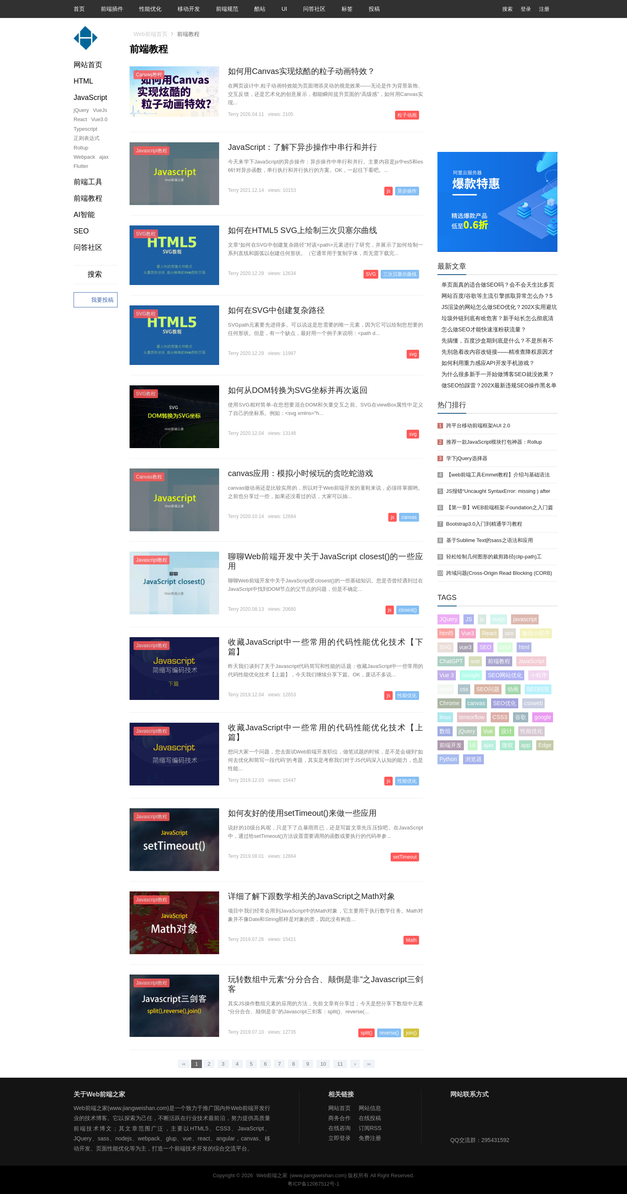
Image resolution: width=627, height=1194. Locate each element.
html (524, 647)
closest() (408, 610)
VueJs (100, 110)
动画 (513, 689)
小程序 (538, 675)
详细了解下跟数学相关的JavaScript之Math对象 (311, 896)
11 (340, 1064)
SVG (371, 274)
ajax (104, 157)
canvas (409, 517)
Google (471, 675)
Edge (544, 745)
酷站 (260, 9)
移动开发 (189, 9)
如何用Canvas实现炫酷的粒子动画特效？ (301, 71)
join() (411, 1033)
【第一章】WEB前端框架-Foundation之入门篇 (499, 507)
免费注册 (370, 1138)
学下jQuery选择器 (466, 458)
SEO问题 (487, 689)
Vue (488, 731)
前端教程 (499, 661)
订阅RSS (370, 1128)
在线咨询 (339, 1128)
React (80, 119)
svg (413, 354)
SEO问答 (538, 689)
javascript (525, 619)
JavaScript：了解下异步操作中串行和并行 (302, 147)
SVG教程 (146, 234)
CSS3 (500, 717)
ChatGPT (451, 661)
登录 (526, 9)
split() (366, 1033)
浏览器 (473, 759)
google (542, 717)
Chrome (449, 703)
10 (323, 1064)
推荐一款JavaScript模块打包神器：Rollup (494, 442)
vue (475, 661)
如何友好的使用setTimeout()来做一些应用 (302, 813)
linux (445, 717)
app (525, 745)
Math (411, 940)
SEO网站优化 (505, 675)
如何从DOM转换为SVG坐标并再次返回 (297, 390)
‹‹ (184, 1064)
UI (284, 9)
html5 (446, 633)
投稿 (374, 9)
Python (448, 759)
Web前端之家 (272, 1175)
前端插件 (112, 9)
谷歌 (520, 717)
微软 (507, 745)
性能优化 (150, 9)
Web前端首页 (151, 34)
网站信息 (370, 1108)
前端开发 (450, 745)
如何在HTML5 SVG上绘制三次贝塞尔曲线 (302, 230)
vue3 (465, 647)
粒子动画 (407, 115)
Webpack (84, 157)
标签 (347, 9)
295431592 (495, 1140)
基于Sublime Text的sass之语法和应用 (489, 540)
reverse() (389, 1033)
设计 (506, 731)
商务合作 (339, 1118)
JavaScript (531, 661)
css (464, 689)
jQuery (81, 110)
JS (468, 619)
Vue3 (467, 633)
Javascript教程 (151, 150)
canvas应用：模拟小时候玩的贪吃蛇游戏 (300, 473)
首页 (79, 9)
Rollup (81, 148)
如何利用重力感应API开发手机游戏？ (488, 363)
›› (369, 1064)
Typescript (85, 129)
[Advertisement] (497, 92)
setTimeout (405, 857)
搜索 (501, 9)
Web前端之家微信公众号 (458, 1119)
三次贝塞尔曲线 (400, 274)
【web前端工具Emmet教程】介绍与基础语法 (498, 475)
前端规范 (227, 9)
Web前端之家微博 (484, 1119)
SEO (81, 231)
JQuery (448, 619)
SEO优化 (504, 703)
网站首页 (88, 65)
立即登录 (339, 1138)
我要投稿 (96, 300)
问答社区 (314, 9)
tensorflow (472, 717)
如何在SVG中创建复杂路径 (276, 310)
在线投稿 (370, 1118)
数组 (445, 731)
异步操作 (407, 191)
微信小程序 (536, 633)
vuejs (498, 619)
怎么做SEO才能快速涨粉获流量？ (483, 329)
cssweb (533, 703)
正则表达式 (87, 138)
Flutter (81, 166)
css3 (505, 647)
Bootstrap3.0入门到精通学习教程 (484, 524)
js (388, 191)
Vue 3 (446, 675)
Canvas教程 (149, 75)
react (445, 689)
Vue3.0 (99, 119)
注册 (544, 9)
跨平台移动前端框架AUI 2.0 (478, 426)
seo (509, 633)
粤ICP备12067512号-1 (313, 1184)
